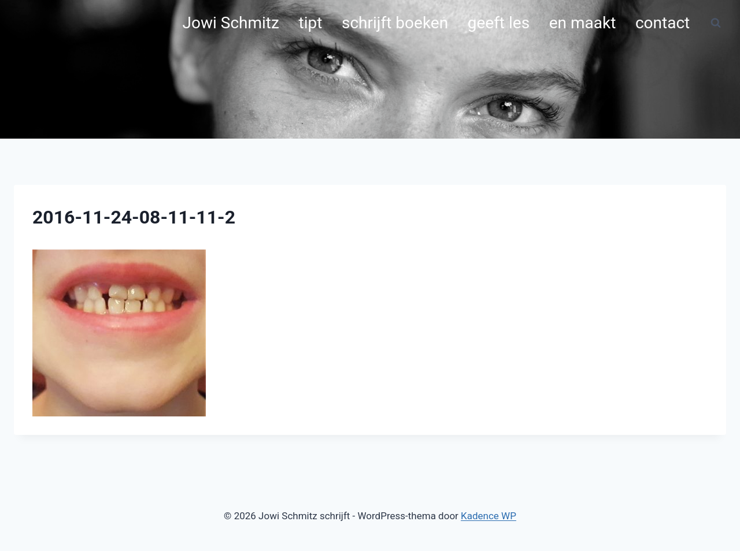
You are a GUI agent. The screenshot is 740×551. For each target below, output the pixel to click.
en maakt (582, 22)
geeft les (499, 22)
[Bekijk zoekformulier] (715, 23)
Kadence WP (488, 516)
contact (662, 22)
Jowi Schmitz (231, 22)
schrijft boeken (395, 22)
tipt (311, 22)
